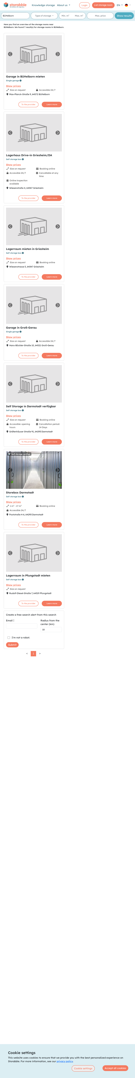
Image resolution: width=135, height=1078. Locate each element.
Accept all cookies (115, 1068)
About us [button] (62, 5)
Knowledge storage (43, 5)
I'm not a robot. (21, 637)
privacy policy (65, 1061)
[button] (128, 5)
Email (10, 620)
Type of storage (43, 15)
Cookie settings (83, 1068)
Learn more (52, 104)
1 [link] (33, 653)
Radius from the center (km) (50, 622)
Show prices (13, 86)
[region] (100, 549)
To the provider (28, 104)
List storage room (103, 5)
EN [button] (119, 5)
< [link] (27, 653)
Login (84, 5)
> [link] (40, 653)
